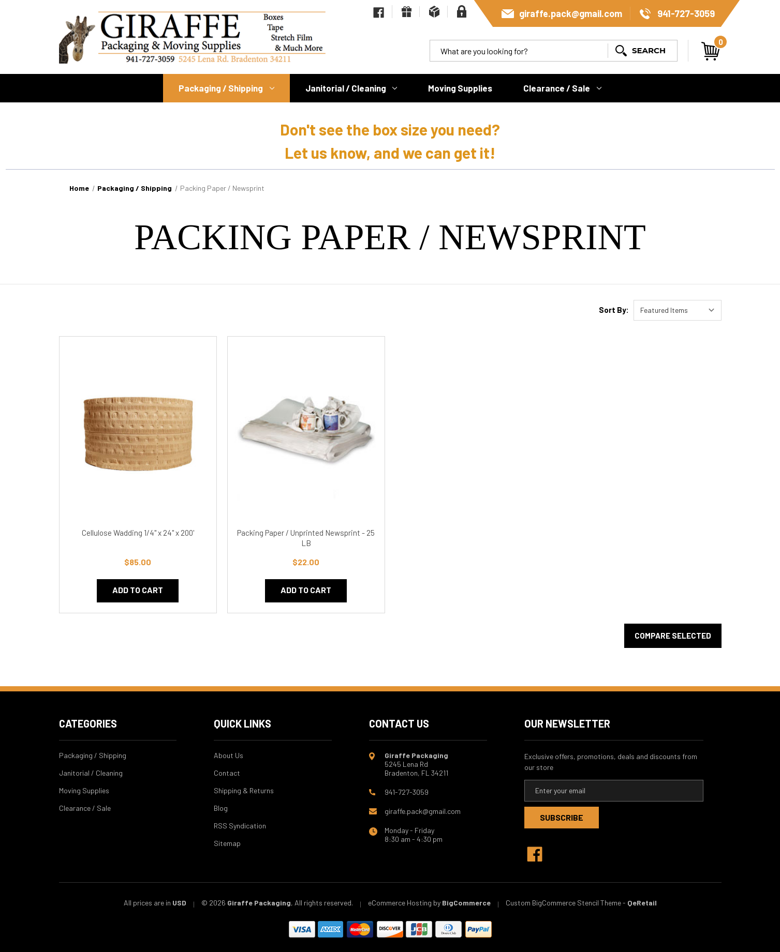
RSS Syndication (240, 825)
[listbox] (678, 310)
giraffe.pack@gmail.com (570, 13)
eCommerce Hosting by (404, 902)
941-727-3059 (686, 13)
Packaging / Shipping (226, 88)
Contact (227, 772)
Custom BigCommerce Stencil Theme (563, 902)
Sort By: (614, 309)
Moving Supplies (460, 88)
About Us (228, 755)
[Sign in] (461, 11)
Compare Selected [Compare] (673, 635)
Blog (221, 808)
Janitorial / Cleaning (351, 88)
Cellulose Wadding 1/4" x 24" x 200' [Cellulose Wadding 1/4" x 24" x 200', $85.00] (138, 532)
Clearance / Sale (562, 88)
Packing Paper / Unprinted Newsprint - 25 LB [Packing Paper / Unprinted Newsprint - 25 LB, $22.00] (306, 538)
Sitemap (227, 843)
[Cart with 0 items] (710, 51)
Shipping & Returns (244, 790)
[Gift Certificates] (406, 11)
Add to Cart (137, 590)
